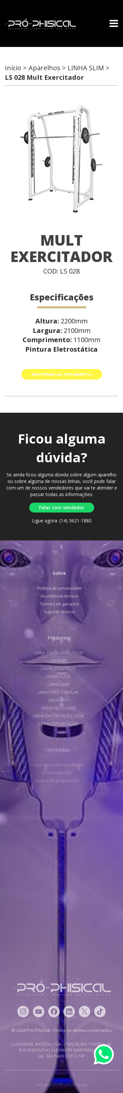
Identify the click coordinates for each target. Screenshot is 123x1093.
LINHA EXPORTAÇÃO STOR (57, 716)
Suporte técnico (58, 612)
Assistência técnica (58, 596)
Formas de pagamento (55, 780)
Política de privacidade (58, 588)
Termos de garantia (58, 604)
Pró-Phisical (40, 24)
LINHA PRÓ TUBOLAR (57, 692)
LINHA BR (57, 661)
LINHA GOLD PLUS (57, 668)
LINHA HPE (57, 700)
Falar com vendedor (61, 507)
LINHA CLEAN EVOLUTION (57, 653)
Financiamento (55, 773)
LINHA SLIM (57, 684)
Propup (79, 1086)
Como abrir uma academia (56, 765)
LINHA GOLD (57, 676)
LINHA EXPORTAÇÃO (57, 724)
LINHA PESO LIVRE (57, 708)
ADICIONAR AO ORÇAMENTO (61, 374)
